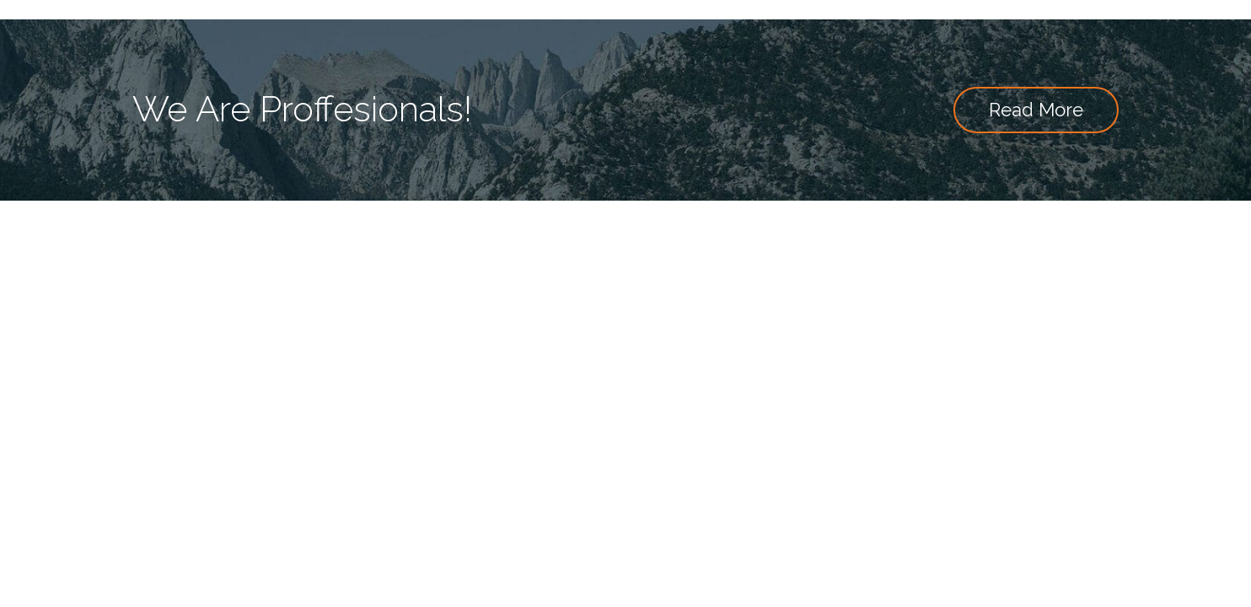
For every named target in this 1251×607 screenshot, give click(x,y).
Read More (1036, 110)
